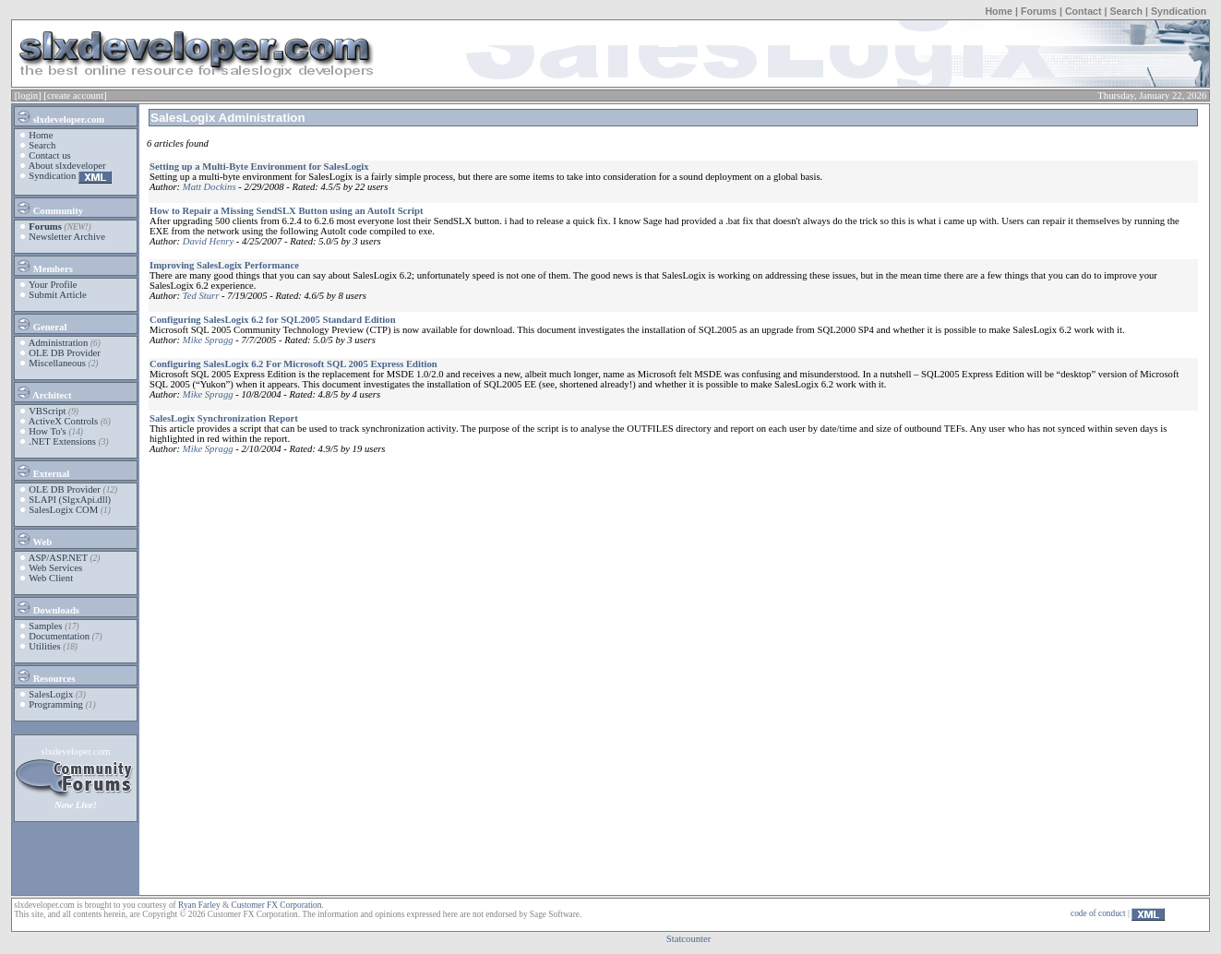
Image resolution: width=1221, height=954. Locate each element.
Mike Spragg (208, 340)
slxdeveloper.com (60, 116)
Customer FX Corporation (276, 905)
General (41, 324)
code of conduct (1098, 913)
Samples (45, 626)
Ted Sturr (201, 296)
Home (998, 11)
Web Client (51, 578)
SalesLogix (51, 694)
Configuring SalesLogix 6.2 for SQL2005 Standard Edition (273, 320)
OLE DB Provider (65, 353)
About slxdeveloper (67, 166)
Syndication (1178, 11)
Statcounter (689, 939)
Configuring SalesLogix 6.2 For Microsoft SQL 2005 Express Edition (293, 364)
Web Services (55, 568)
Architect (43, 392)
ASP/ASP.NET (58, 558)
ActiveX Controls (63, 421)
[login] (28, 95)
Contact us (49, 155)
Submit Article (57, 295)
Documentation (59, 636)
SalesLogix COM (63, 510)
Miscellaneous (57, 363)
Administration (59, 343)
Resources (46, 675)
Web (34, 539)
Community (49, 207)
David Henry (208, 241)
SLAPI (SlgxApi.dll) (70, 500)
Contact (1083, 11)
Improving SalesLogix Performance (224, 265)
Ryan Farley (199, 905)
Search (1126, 11)
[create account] (74, 95)
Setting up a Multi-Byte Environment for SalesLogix (259, 166)
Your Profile (53, 285)
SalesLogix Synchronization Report (224, 418)
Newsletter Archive (67, 237)
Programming (56, 704)
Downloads (47, 607)
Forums (1039, 11)
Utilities (44, 646)
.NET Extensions (62, 441)
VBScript (47, 411)
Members (44, 265)
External (42, 470)
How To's (47, 431)
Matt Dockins (209, 187)
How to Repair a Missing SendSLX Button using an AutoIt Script (286, 211)
